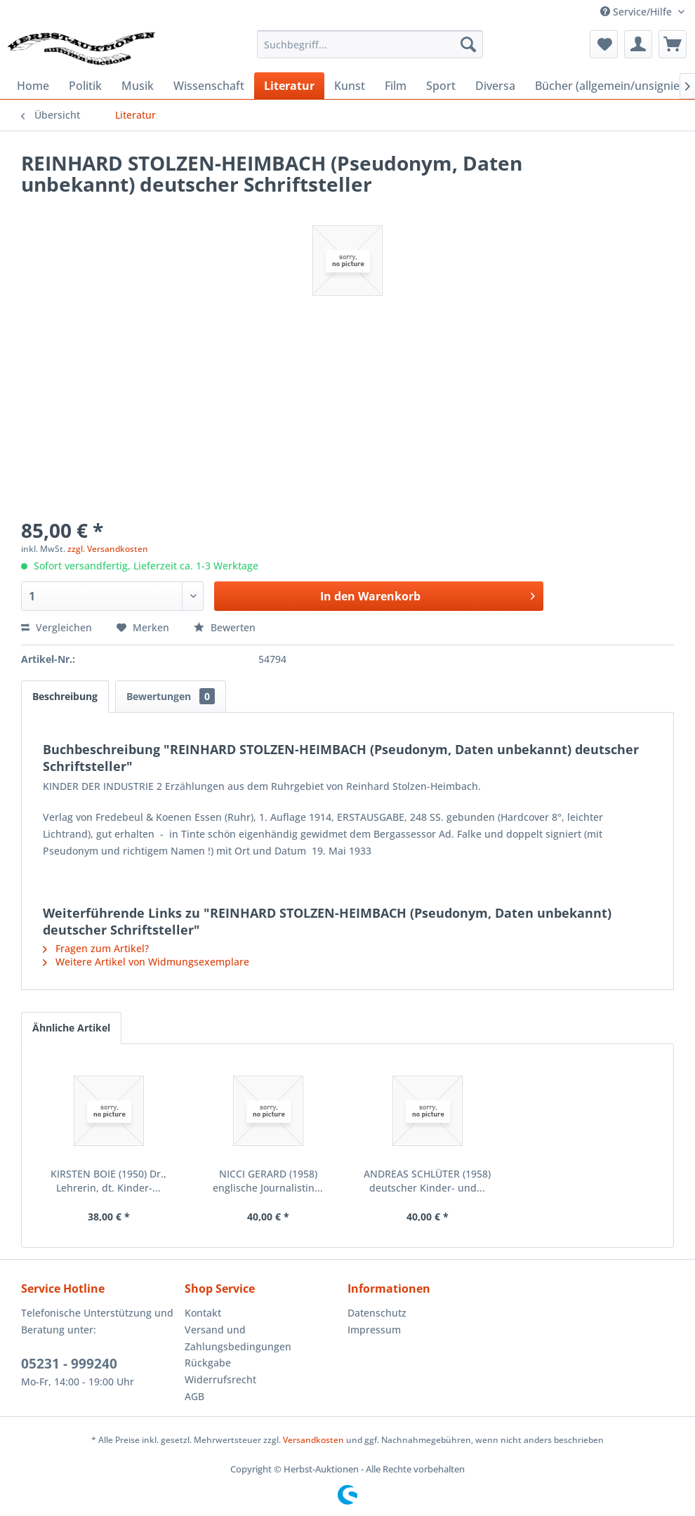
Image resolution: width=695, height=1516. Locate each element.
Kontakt (203, 1312)
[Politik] (85, 85)
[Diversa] (495, 85)
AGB (194, 1396)
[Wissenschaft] (209, 85)
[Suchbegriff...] (370, 44)
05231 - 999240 (69, 1363)
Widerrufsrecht (220, 1379)
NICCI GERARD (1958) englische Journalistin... (268, 1180)
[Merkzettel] (604, 44)
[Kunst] (349, 85)
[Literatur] (289, 85)
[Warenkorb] (672, 44)
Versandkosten (313, 1440)
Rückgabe (208, 1362)
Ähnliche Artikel (71, 1027)
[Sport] (440, 85)
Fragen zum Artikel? (96, 948)
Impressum (374, 1329)
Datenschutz (377, 1312)
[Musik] (138, 85)
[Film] (395, 85)
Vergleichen (56, 627)
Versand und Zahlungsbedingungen (238, 1338)
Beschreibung (65, 696)
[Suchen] (468, 44)
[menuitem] (370, 44)
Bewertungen (170, 696)
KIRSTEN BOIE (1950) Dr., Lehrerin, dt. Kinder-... (108, 1180)
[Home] (33, 85)
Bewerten (225, 627)
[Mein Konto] (638, 44)
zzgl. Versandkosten (107, 549)
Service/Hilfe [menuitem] (637, 11)
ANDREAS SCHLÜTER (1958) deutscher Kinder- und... (427, 1180)
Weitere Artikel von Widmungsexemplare (146, 961)
